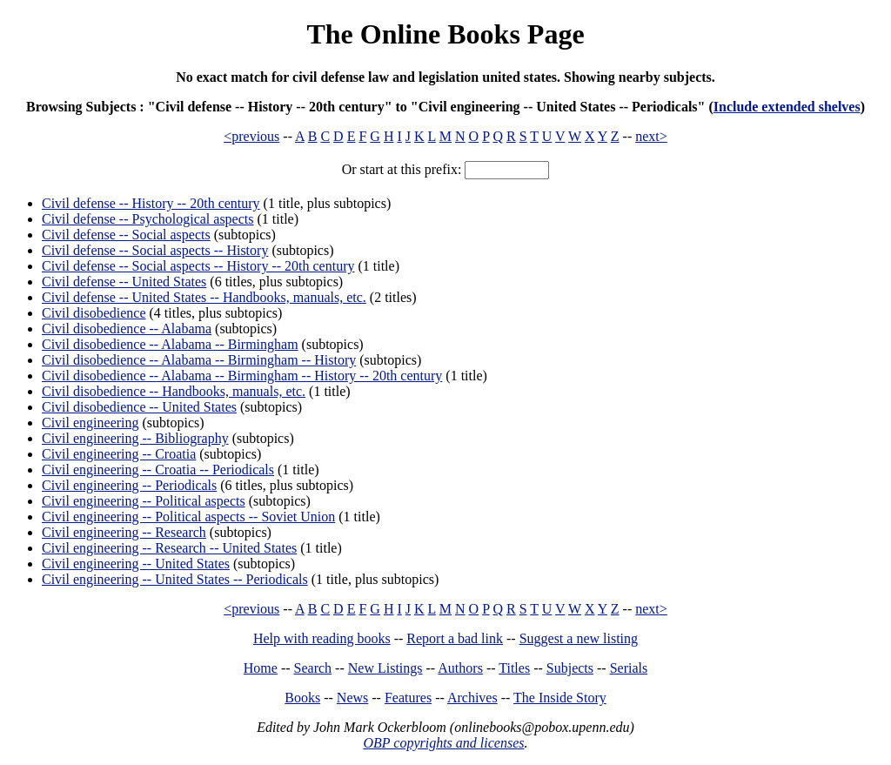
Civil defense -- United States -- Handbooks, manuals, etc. (204, 297)
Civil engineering (90, 422)
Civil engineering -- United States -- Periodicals (175, 579)
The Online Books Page (445, 34)
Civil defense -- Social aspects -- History (155, 250)
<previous (251, 136)
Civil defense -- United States (124, 281)
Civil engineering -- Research (124, 532)
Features (408, 697)
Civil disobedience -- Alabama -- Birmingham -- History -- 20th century (242, 375)
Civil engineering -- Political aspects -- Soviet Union (188, 516)
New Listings (385, 668)
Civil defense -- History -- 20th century (151, 203)
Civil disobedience (94, 312)
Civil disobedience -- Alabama (126, 328)
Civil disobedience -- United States (139, 406)
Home (261, 668)
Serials (629, 668)
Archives (472, 697)
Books (302, 697)
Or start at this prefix (400, 169)
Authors (460, 668)
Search (313, 668)
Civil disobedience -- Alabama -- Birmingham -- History (199, 359)
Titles (514, 668)
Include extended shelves (787, 106)
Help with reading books (322, 638)
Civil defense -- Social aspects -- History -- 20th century (198, 265)
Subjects (569, 668)
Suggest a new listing (578, 638)
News (352, 697)
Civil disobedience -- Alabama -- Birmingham (170, 344)
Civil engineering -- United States (136, 563)
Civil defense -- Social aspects (126, 234)
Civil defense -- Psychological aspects (148, 218)
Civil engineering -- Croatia (119, 453)
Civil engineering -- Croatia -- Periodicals (158, 469)
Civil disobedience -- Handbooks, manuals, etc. (173, 391)
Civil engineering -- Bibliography (135, 438)
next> (651, 136)
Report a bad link (454, 638)
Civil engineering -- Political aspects (143, 500)
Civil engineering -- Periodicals (129, 485)
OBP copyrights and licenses (443, 742)
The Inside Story (559, 697)
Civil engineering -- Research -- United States (169, 547)
